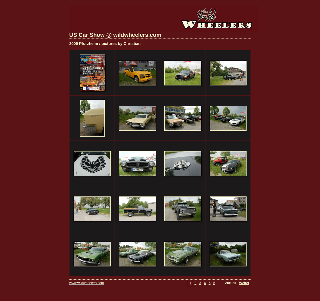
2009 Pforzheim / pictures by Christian (105, 43)
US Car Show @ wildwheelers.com (115, 35)
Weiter (244, 283)
